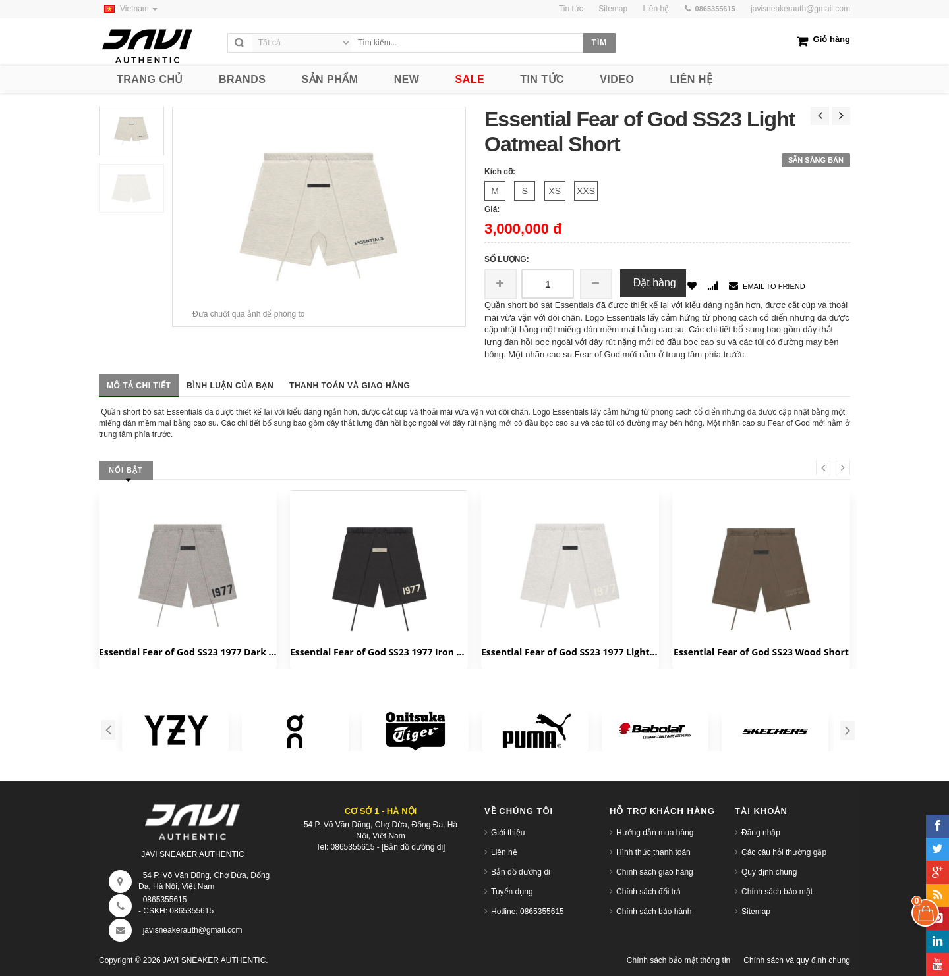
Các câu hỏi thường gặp (783, 852)
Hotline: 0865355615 (527, 911)
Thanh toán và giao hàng (349, 385)
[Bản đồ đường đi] (413, 847)
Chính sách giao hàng (654, 872)
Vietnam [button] (128, 8)
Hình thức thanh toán (653, 852)
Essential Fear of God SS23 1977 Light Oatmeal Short (570, 652)
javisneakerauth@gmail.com (800, 8)
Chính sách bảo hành (653, 911)
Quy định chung (769, 872)
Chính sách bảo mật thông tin (678, 960)
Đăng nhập (760, 832)
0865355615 (165, 899)
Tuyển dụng (512, 891)
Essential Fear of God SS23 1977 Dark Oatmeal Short (188, 652)
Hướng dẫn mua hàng (654, 832)
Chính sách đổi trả (648, 891)
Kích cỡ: (499, 171)
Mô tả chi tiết (139, 385)
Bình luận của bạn (230, 385)
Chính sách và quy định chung (796, 960)
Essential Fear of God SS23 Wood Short (761, 652)
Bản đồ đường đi (520, 872)
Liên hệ (504, 852)
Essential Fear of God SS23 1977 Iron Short (379, 652)
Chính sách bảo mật (777, 891)
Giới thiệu (508, 832)
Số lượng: (506, 259)
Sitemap (755, 911)
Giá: (492, 209)
